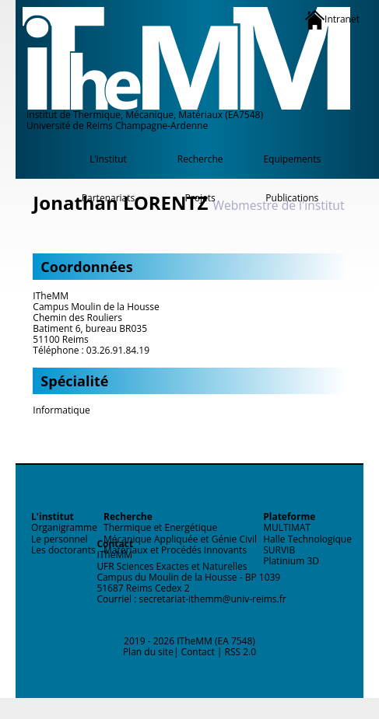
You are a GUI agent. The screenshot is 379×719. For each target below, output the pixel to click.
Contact (198, 651)
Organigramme (64, 527)
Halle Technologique (307, 539)
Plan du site (148, 651)
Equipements (292, 159)
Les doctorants (63, 550)
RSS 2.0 (241, 651)
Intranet (332, 20)
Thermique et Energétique (160, 527)
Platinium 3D (291, 560)
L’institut (108, 159)
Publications (291, 197)
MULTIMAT (287, 527)
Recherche (200, 159)
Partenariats (108, 197)
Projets (200, 197)
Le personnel (59, 539)
